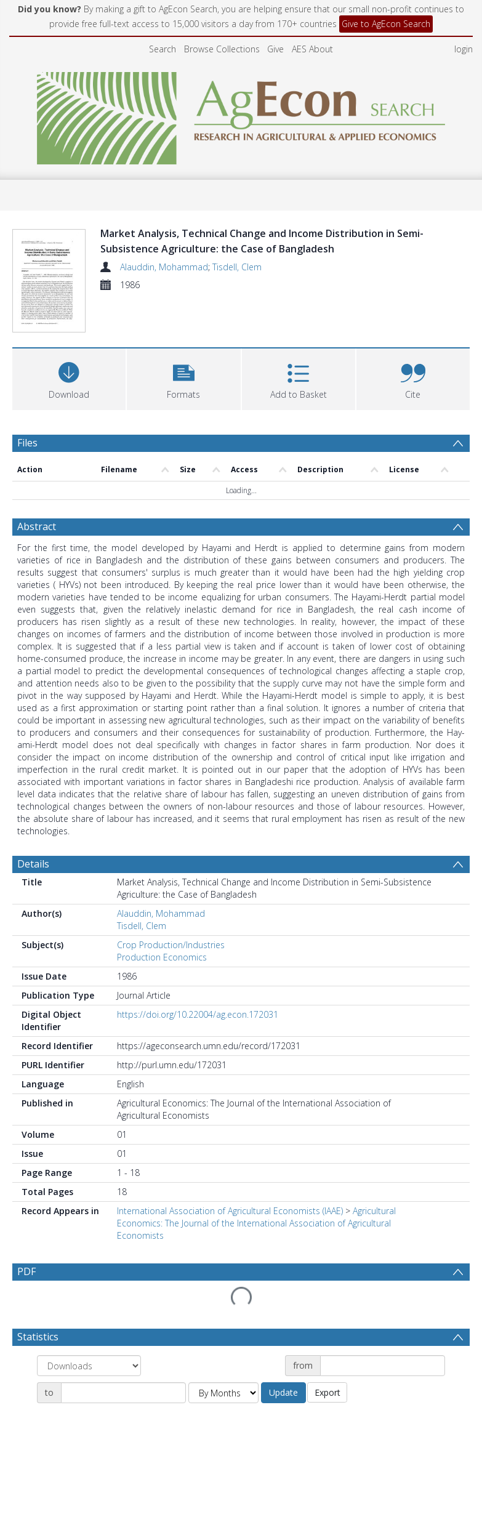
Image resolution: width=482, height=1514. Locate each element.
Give (275, 49)
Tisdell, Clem (237, 267)
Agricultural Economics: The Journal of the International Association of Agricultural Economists (256, 1223)
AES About (312, 49)
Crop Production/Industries (171, 945)
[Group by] (89, 1365)
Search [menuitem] (162, 49)
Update (283, 1392)
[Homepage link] (241, 114)
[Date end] (123, 1392)
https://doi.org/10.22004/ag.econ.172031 (197, 1014)
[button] (183, 377)
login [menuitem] (463, 49)
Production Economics (162, 957)
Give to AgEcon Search (386, 24)
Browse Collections (222, 49)
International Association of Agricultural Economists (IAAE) (230, 1211)
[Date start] (382, 1365)
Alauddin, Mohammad (164, 267)
